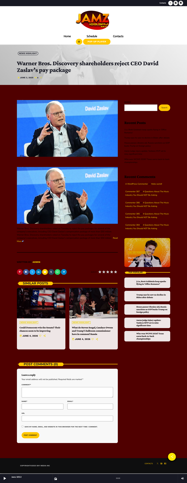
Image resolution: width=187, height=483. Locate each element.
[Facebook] (181, 3)
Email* (70, 402)
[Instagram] (176, 3)
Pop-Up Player (97, 41)
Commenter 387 (132, 191)
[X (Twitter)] (170, 3)
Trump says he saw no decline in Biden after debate (147, 138)
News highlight (28, 53)
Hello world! (156, 184)
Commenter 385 (132, 214)
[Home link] (93, 19)
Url (23, 414)
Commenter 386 (132, 202)
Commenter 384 (132, 225)
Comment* (26, 385)
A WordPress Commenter (136, 184)
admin (36, 262)
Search (127, 102)
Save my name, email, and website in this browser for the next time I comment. (61, 427)
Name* (24, 402)
